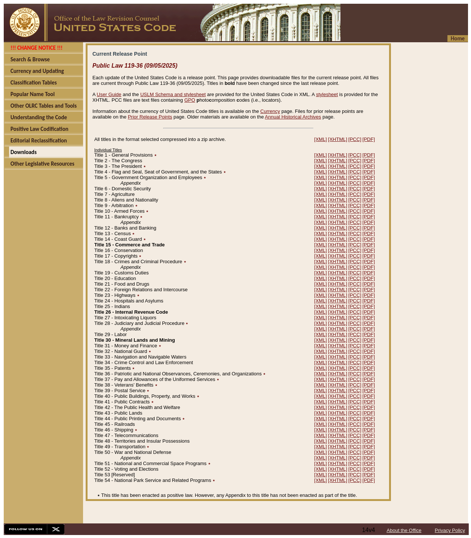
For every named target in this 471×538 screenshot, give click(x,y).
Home (458, 38)
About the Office (404, 530)
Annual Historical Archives (293, 117)
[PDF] (369, 139)
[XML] (320, 139)
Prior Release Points (150, 117)
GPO (189, 100)
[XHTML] (337, 139)
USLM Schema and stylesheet (173, 94)
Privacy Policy (450, 530)
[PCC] (354, 139)
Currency (270, 111)
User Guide (109, 94)
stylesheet (327, 94)
